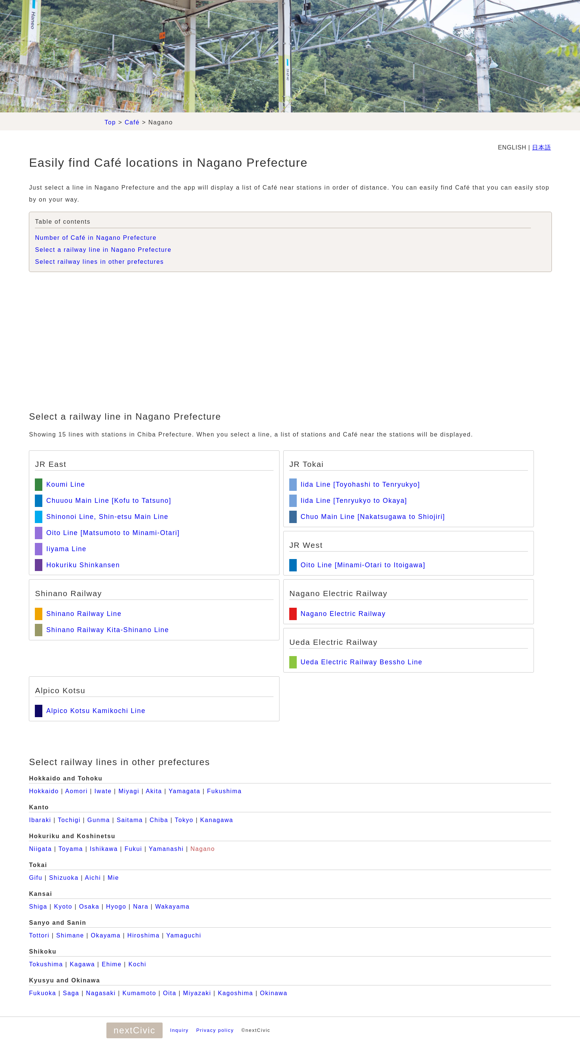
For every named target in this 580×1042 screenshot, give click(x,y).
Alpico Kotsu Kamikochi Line (95, 711)
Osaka (89, 906)
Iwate (103, 791)
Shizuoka (64, 878)
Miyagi (128, 791)
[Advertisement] (290, 343)
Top (110, 122)
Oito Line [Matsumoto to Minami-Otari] (112, 533)
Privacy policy (215, 1030)
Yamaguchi (183, 935)
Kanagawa (216, 820)
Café (132, 122)
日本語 (541, 147)
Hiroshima (143, 935)
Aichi (93, 878)
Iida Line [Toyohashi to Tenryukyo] (360, 484)
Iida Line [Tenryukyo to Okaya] (353, 500)
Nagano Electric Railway (343, 613)
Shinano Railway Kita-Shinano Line (107, 630)
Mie (113, 878)
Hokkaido (44, 791)
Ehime (111, 964)
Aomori (76, 791)
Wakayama (172, 906)
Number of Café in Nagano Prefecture (96, 238)
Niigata (40, 849)
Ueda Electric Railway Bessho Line (361, 662)
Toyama (70, 849)
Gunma (98, 820)
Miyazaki (197, 993)
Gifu (35, 878)
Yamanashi (166, 849)
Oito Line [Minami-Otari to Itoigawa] (362, 565)
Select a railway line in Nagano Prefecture (103, 250)
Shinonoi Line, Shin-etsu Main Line (107, 516)
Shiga (38, 906)
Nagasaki (101, 993)
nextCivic (134, 1030)
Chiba (158, 820)
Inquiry (179, 1030)
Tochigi (69, 820)
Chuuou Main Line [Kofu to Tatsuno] (108, 500)
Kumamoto (139, 993)
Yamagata (184, 791)
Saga (71, 993)
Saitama (130, 820)
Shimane (70, 935)
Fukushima (224, 791)
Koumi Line (65, 484)
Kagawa (82, 964)
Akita (154, 791)
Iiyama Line (66, 549)
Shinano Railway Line (83, 613)
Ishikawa (104, 849)
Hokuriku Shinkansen (83, 565)
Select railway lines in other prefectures (99, 262)
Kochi (137, 964)
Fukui (133, 849)
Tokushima (46, 964)
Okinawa (273, 993)
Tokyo (184, 820)
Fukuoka (42, 993)
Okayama (106, 935)
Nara (140, 906)
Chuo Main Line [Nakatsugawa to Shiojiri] (372, 516)
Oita (169, 993)
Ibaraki (40, 820)
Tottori (39, 935)
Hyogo (116, 906)
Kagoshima (235, 993)
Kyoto (63, 906)
